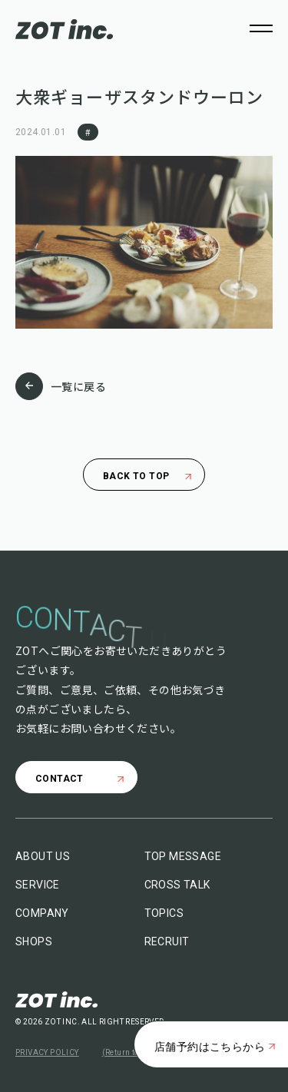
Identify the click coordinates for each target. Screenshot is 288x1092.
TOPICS (164, 913)
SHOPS (33, 941)
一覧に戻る (60, 386)
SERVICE (37, 885)
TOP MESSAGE (182, 856)
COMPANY (42, 913)
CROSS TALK (177, 885)
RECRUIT (167, 941)
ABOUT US (42, 856)
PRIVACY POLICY (47, 1052)
